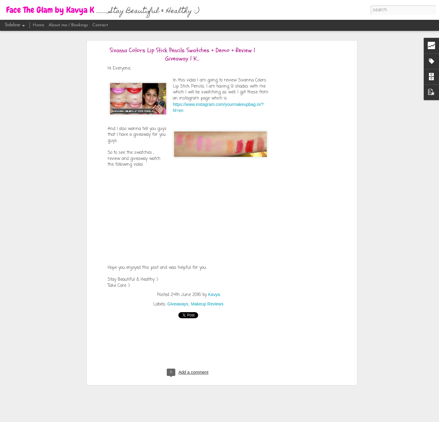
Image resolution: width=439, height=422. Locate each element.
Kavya (214, 294)
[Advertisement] (302, 145)
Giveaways (177, 303)
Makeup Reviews (207, 303)
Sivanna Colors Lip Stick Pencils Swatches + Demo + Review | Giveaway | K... (182, 54)
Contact (100, 25)
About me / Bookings (68, 25)
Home (38, 25)
